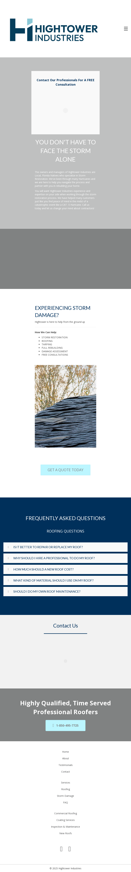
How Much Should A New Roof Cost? (43, 569)
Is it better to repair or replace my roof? (48, 547)
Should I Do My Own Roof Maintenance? (46, 591)
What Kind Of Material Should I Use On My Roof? (53, 580)
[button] (65, 547)
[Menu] (126, 28)
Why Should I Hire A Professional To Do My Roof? (54, 558)
